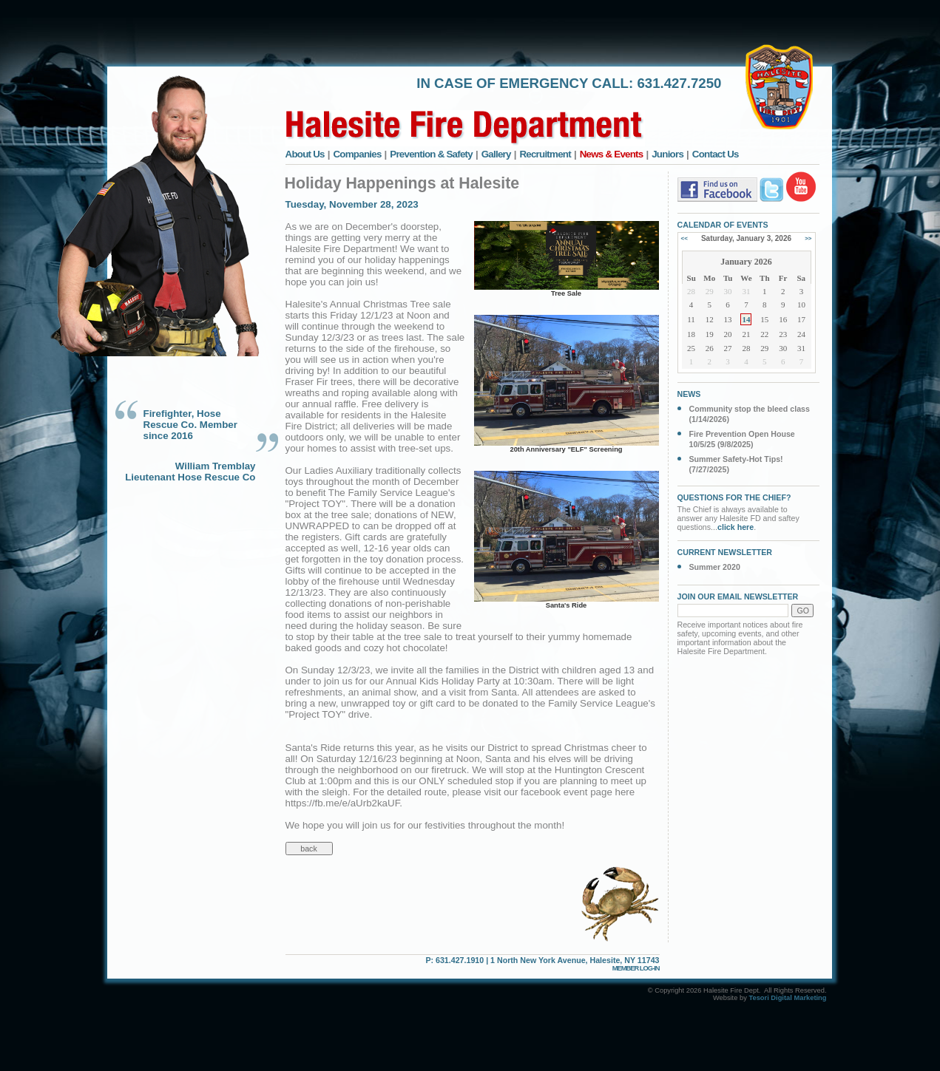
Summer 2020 (714, 566)
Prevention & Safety (431, 154)
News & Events (611, 154)
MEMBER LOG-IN (636, 968)
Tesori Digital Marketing (787, 998)
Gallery (496, 154)
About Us (305, 154)
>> (808, 238)
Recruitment (545, 154)
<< (684, 238)
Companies (357, 154)
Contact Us (715, 154)
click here (735, 527)
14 (746, 319)
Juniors (667, 154)
